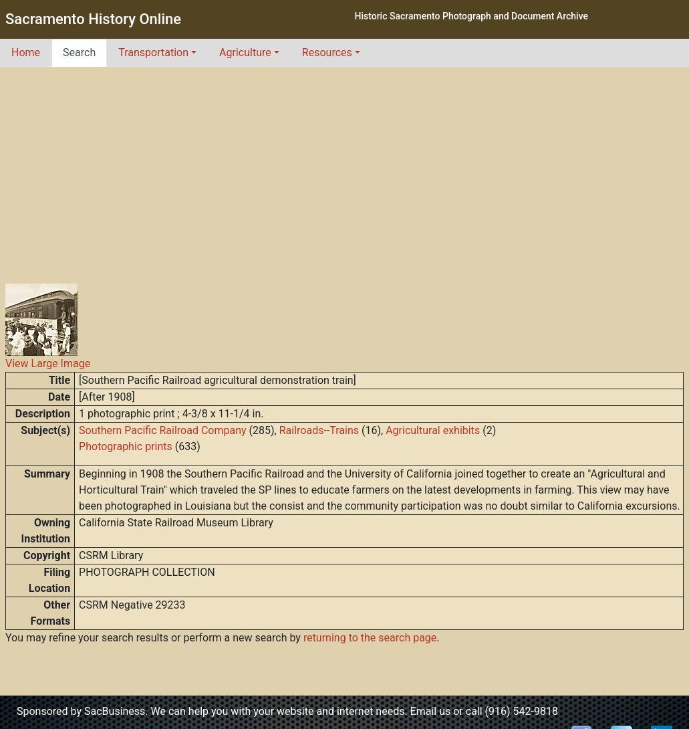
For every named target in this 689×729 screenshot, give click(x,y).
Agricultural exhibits (433, 430)
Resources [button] (327, 52)
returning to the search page (369, 637)
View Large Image (47, 363)
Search (79, 52)
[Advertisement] (345, 167)
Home (25, 52)
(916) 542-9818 (521, 711)
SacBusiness (114, 711)
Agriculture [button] (245, 52)
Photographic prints (125, 446)
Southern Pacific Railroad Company (162, 430)
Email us (430, 711)
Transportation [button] (153, 52)
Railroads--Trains (319, 430)
